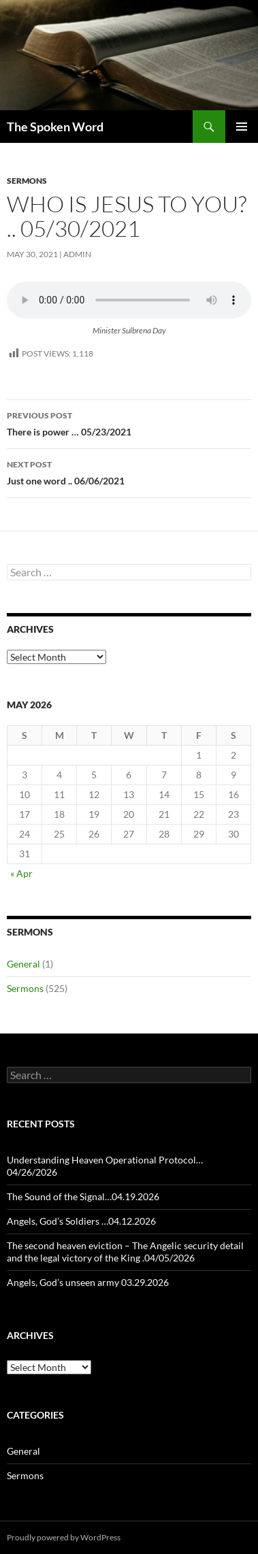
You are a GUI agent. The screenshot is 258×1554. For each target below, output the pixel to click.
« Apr (21, 873)
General (23, 964)
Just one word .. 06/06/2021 (129, 471)
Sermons (27, 181)
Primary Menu (241, 126)
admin (77, 254)
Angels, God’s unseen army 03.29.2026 (88, 1282)
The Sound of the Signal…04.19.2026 (83, 1196)
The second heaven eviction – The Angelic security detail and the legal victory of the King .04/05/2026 (125, 1251)
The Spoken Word (55, 126)
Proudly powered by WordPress (63, 1537)
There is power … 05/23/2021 (129, 422)
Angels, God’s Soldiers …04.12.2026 (81, 1221)
